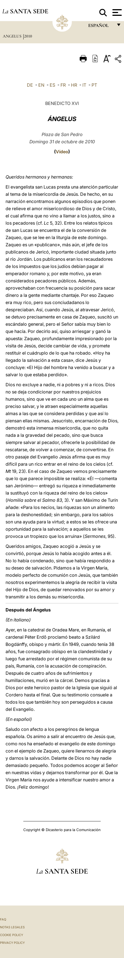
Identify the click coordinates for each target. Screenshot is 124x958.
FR (63, 85)
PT (94, 85)
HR (74, 85)
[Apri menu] (116, 12)
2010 (28, 36)
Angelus (12, 36)
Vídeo (62, 151)
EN (41, 85)
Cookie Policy (11, 935)
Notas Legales (12, 927)
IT (84, 85)
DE (30, 85)
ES (52, 85)
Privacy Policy (12, 943)
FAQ (3, 919)
